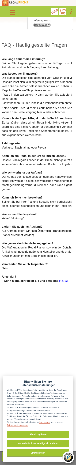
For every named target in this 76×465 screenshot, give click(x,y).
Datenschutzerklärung (17, 425)
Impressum (44, 422)
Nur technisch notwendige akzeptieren (38, 443)
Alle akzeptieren (38, 434)
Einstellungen (38, 452)
